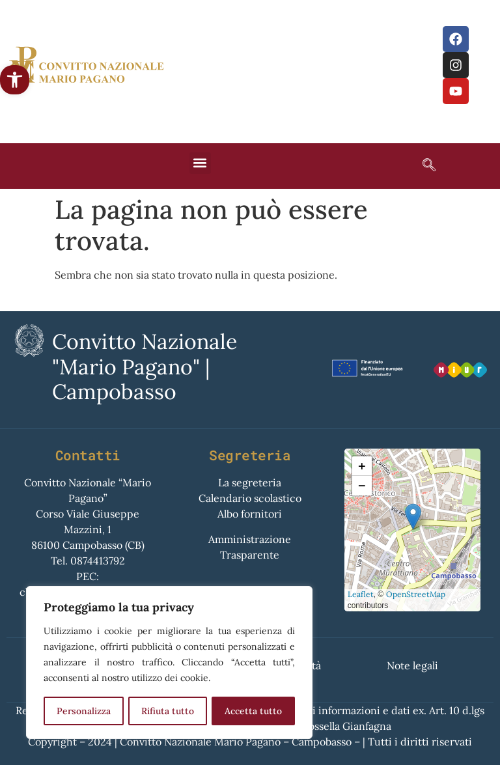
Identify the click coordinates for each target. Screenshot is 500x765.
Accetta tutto (253, 711)
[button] (14, 79)
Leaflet (361, 594)
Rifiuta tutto (167, 711)
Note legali (412, 665)
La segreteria (249, 482)
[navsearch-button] (423, 166)
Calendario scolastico (250, 498)
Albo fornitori (249, 513)
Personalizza (84, 711)
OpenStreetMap (415, 594)
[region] (169, 663)
